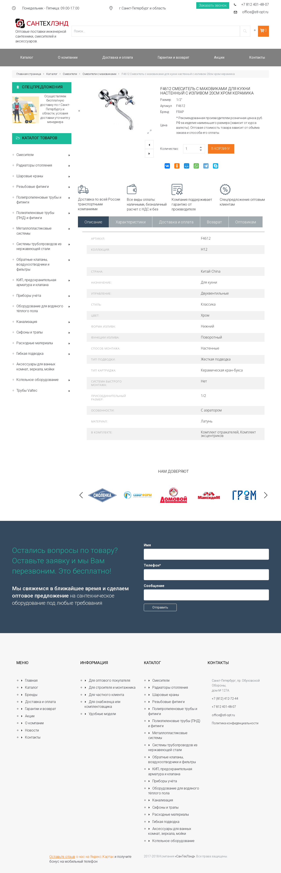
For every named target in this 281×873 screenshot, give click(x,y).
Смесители (70, 74)
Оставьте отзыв (62, 857)
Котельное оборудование (43, 380)
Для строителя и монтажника (110, 687)
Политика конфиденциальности (235, 723)
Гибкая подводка (43, 354)
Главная (29, 680)
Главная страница (28, 74)
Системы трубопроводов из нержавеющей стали (43, 246)
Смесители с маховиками (99, 74)
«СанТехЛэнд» (185, 856)
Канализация (43, 322)
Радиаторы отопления (43, 165)
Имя (147, 545)
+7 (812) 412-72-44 (225, 698)
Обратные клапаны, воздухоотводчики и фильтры (43, 264)
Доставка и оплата (176, 222)
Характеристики (131, 222)
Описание (93, 222)
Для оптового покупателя (107, 680)
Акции (27, 716)
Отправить (160, 607)
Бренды (29, 695)
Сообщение (154, 586)
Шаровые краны (43, 176)
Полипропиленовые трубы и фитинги (43, 199)
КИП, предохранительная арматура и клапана (43, 282)
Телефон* (152, 565)
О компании (32, 723)
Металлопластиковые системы (43, 230)
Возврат (214, 222)
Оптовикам (245, 222)
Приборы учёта (43, 296)
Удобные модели (100, 714)
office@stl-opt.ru (255, 12)
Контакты (30, 737)
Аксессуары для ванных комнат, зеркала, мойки (35, 366)
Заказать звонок (213, 5)
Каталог (52, 74)
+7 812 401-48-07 (255, 4)
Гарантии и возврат (38, 709)
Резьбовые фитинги (43, 187)
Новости (30, 730)
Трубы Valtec (43, 390)
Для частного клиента (104, 695)
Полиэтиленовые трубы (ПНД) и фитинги (43, 215)
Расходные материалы (43, 343)
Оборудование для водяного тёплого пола (43, 308)
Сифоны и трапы (43, 332)
